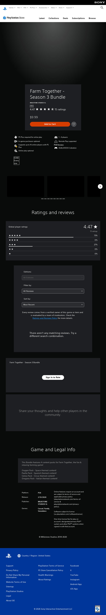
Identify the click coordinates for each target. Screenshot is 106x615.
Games (11, 8)
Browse (92, 15)
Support (69, 8)
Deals (65, 15)
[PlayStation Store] (14, 15)
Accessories (43, 8)
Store (60, 8)
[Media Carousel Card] (25, 183)
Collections (54, 15)
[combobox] (53, 275)
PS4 (24, 8)
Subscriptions (78, 15)
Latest (42, 15)
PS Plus (32, 8)
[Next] (100, 183)
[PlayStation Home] (4, 7)
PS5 (18, 8)
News (53, 8)
